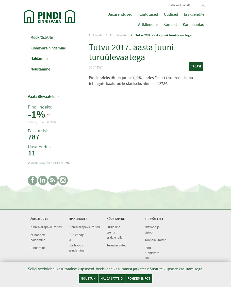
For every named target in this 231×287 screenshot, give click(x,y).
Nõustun (88, 278)
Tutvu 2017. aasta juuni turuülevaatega (163, 35)
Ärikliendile (148, 24)
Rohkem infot (138, 278)
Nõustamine (40, 69)
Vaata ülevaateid (41, 96)
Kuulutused (148, 14)
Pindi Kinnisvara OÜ (152, 253)
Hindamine (37, 248)
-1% (36, 114)
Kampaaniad (193, 24)
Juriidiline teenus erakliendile (114, 232)
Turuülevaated (119, 35)
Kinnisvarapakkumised (46, 227)
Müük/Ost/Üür (41, 37)
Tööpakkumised (155, 240)
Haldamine (39, 58)
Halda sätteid (112, 278)
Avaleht (98, 35)
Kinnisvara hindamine (48, 48)
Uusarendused (120, 14)
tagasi (196, 66)
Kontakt (170, 24)
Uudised (171, 14)
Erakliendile (194, 14)
